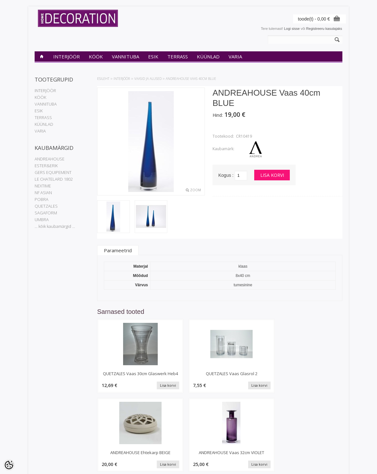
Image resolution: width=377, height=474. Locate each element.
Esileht (103, 78)
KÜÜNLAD (208, 56)
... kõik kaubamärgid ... (55, 226)
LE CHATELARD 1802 (54, 179)
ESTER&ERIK (46, 165)
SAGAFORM (46, 213)
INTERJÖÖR (66, 56)
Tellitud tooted (150, 439)
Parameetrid (118, 250)
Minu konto (147, 428)
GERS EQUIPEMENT (53, 172)
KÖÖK (96, 56)
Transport (42, 445)
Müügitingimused (48, 450)
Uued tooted (96, 439)
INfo (38, 428)
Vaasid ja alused (148, 78)
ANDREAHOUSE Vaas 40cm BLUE (191, 78)
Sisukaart (94, 445)
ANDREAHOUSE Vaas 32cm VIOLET (314, 376)
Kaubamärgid (97, 428)
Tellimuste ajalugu (153, 434)
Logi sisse (292, 28)
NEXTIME (43, 186)
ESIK (153, 56)
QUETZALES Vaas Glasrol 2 (188, 376)
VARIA (235, 56)
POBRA (41, 199)
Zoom (195, 190)
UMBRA (42, 219)
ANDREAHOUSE (49, 159)
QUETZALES (46, 206)
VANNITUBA (125, 56)
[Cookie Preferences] (9, 465)
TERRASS (177, 56)
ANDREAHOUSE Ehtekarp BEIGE (251, 376)
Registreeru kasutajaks (324, 28)
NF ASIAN (43, 192)
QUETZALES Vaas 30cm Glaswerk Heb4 (126, 376)
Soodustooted (98, 434)
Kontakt (40, 439)
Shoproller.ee (332, 463)
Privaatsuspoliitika (49, 434)
